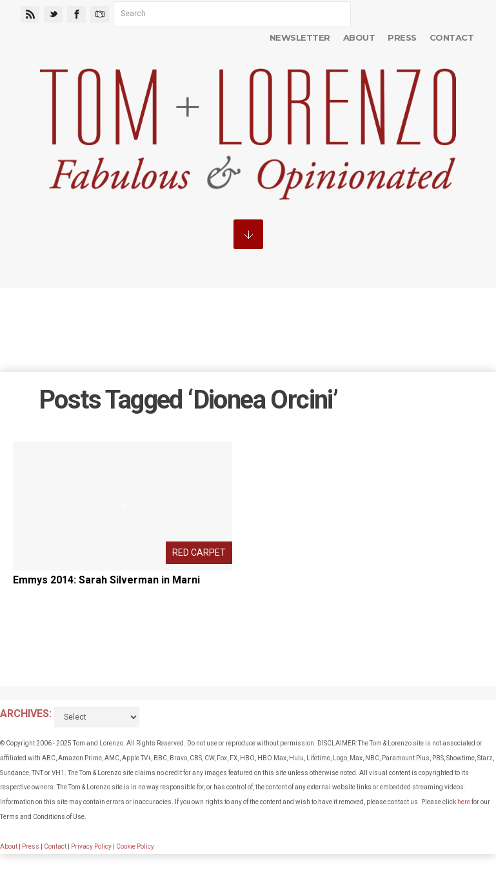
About (359, 37)
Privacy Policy (91, 846)
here (463, 801)
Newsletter (300, 37)
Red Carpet (199, 552)
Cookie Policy (135, 846)
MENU (248, 234)
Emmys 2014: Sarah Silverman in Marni (106, 580)
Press (402, 37)
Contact (451, 37)
